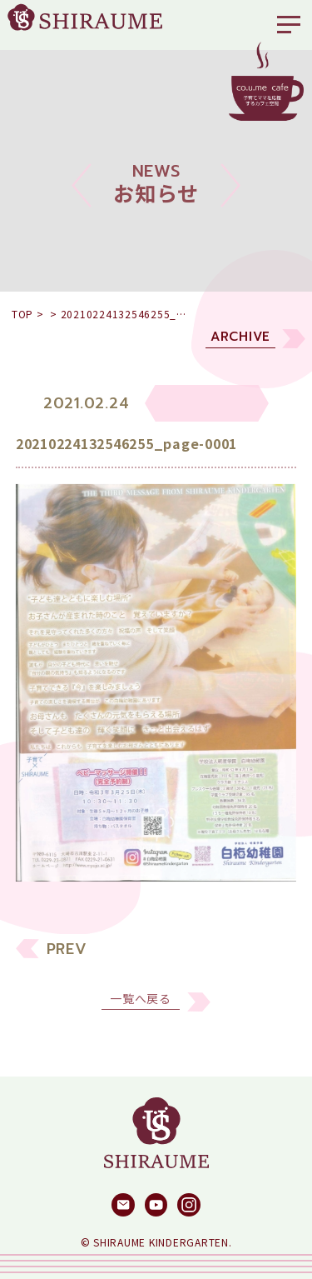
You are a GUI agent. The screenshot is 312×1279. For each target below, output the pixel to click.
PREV (67, 959)
